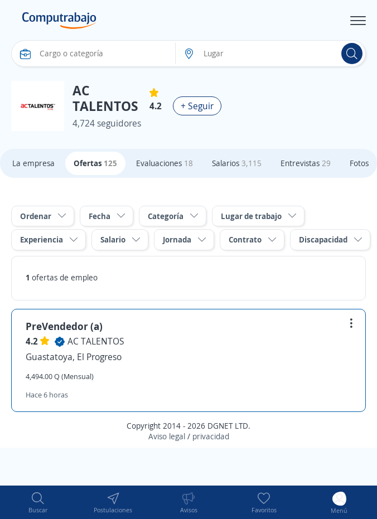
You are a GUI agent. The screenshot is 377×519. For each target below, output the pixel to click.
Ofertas (95, 163)
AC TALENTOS (95, 341)
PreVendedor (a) (64, 326)
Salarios (237, 163)
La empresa (33, 163)
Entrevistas (306, 163)
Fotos (359, 163)
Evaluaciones (164, 163)
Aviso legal (166, 436)
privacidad (210, 436)
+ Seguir (197, 106)
